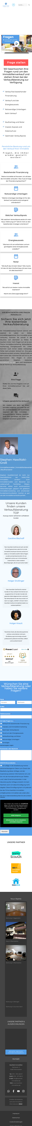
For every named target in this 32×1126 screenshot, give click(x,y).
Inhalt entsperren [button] (16, 815)
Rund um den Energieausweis (13, 732)
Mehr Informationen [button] (16, 811)
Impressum (16, 1113)
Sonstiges (6, 742)
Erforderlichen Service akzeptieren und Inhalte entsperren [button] (16, 820)
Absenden (5, 831)
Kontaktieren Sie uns (7, 362)
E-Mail (2, 706)
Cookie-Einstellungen (16, 1121)
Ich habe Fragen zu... (7, 720)
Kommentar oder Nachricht (9, 748)
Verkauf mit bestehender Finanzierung (16, 723)
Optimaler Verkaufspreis (11, 729)
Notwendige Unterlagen (11, 739)
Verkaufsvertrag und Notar (12, 736)
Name (2, 699)
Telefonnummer (5, 713)
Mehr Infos (25, 649)
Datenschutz (16, 1117)
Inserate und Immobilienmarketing (15, 726)
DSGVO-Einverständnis (8, 762)
